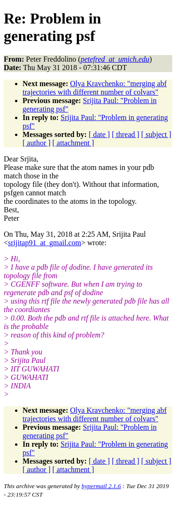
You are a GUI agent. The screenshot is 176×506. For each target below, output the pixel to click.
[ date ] (99, 134)
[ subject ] (156, 134)
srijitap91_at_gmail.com (44, 243)
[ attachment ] (73, 143)
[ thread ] (125, 134)
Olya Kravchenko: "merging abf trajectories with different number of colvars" (95, 88)
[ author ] (37, 143)
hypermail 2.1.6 (101, 486)
